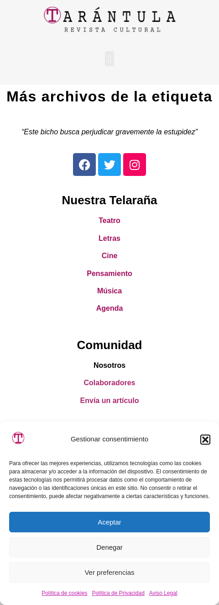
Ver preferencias (109, 572)
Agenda (109, 308)
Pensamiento (109, 273)
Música (109, 291)
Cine (110, 256)
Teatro (109, 220)
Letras (109, 238)
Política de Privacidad (118, 593)
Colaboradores (110, 383)
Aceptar (109, 522)
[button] (205, 439)
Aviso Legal (163, 593)
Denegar (109, 547)
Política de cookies (64, 593)
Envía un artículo (109, 400)
